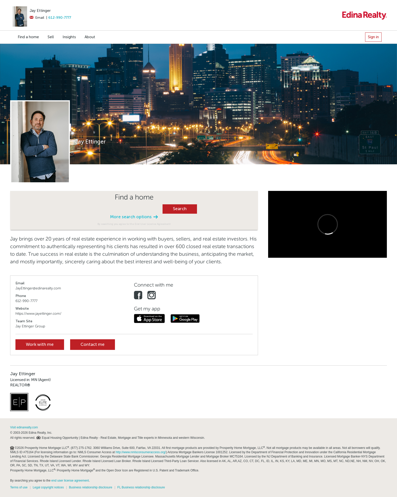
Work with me (40, 344)
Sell (51, 37)
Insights (69, 37)
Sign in (373, 37)
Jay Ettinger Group (30, 326)
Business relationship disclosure (90, 487)
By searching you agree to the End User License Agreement (134, 224)
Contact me (93, 344)
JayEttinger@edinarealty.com (38, 288)
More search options (134, 216)
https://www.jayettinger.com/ (38, 313)
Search (180, 208)
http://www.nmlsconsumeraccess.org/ (141, 452)
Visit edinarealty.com (24, 427)
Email (37, 17)
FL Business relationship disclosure (141, 487)
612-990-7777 (59, 17)
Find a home (28, 37)
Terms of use (19, 487)
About (90, 37)
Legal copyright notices (48, 487)
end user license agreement (70, 480)
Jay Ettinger (40, 11)
